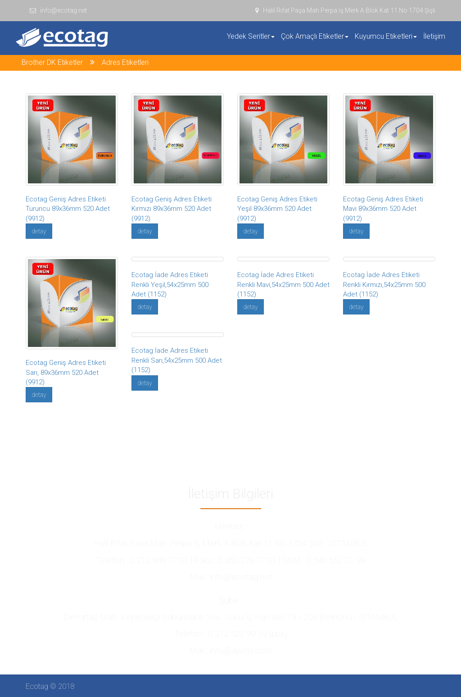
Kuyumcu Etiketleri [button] (386, 36)
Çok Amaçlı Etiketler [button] (314, 36)
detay (39, 231)
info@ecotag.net (58, 10)
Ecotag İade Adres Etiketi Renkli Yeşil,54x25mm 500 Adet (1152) (169, 284)
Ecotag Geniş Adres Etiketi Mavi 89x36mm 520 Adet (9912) (383, 209)
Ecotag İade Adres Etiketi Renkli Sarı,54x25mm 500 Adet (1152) (176, 360)
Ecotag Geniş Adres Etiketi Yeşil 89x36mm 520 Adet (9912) (277, 209)
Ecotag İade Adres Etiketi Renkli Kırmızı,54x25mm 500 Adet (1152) (384, 284)
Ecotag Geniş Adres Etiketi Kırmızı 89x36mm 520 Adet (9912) (171, 209)
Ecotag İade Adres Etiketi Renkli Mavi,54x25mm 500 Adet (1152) (283, 284)
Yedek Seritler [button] (251, 36)
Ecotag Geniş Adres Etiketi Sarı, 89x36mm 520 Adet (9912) (66, 372)
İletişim (434, 36)
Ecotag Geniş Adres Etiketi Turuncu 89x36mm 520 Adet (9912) (68, 209)
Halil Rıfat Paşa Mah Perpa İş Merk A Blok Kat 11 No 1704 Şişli (345, 10)
